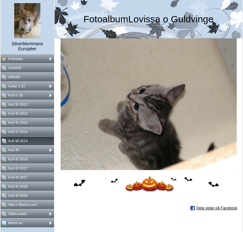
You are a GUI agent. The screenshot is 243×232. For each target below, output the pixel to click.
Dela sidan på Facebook (217, 208)
